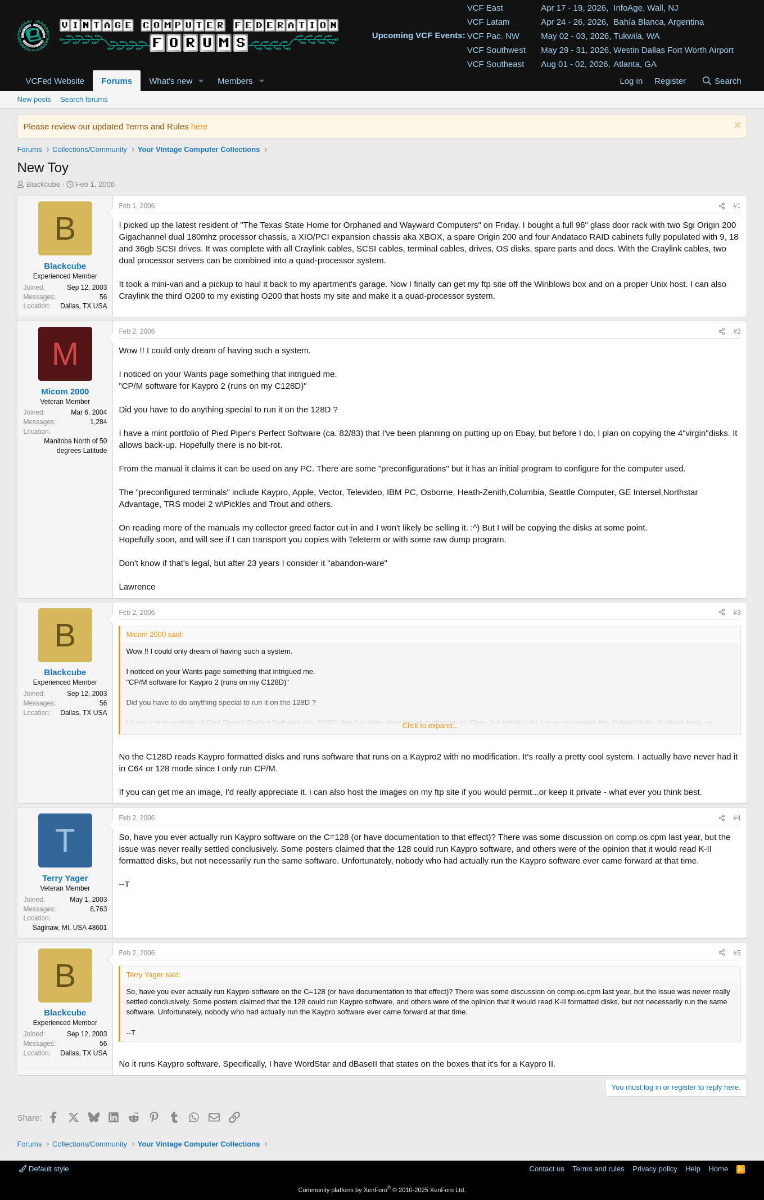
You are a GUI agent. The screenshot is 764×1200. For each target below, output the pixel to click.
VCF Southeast (496, 64)
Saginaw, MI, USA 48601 (70, 928)
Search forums (84, 99)
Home (718, 1169)
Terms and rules (598, 1169)
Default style (44, 1169)
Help (692, 1169)
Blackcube (43, 184)
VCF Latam (488, 21)
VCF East (485, 7)
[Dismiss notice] (736, 126)
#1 (736, 206)
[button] (201, 80)
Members (235, 81)
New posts (34, 99)
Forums (116, 81)
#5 (736, 953)
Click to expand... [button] (431, 725)
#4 (736, 818)
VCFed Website (54, 81)
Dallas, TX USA (83, 306)
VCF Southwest (496, 50)
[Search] (721, 80)
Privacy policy (654, 1169)
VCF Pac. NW (493, 36)
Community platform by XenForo (382, 1189)
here (199, 126)
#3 (736, 613)
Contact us (547, 1169)
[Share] (722, 206)
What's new (170, 81)
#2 (736, 331)
